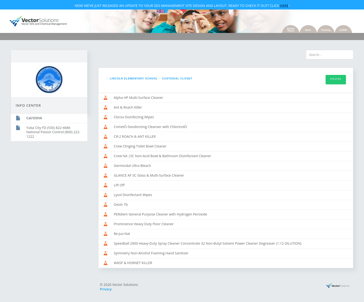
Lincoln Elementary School (134, 78)
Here (284, 5)
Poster (335, 79)
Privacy (106, 289)
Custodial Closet (177, 78)
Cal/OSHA (34, 118)
